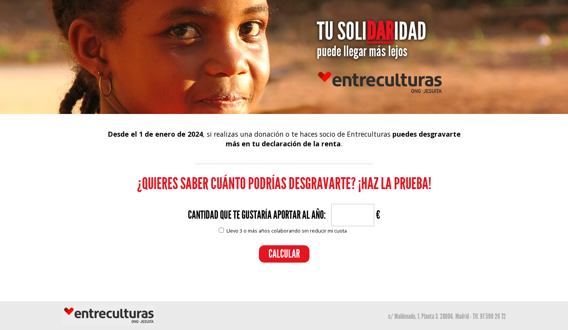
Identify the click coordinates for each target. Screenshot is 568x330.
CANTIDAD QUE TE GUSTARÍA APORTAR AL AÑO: (257, 215)
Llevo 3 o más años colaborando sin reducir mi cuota (287, 230)
